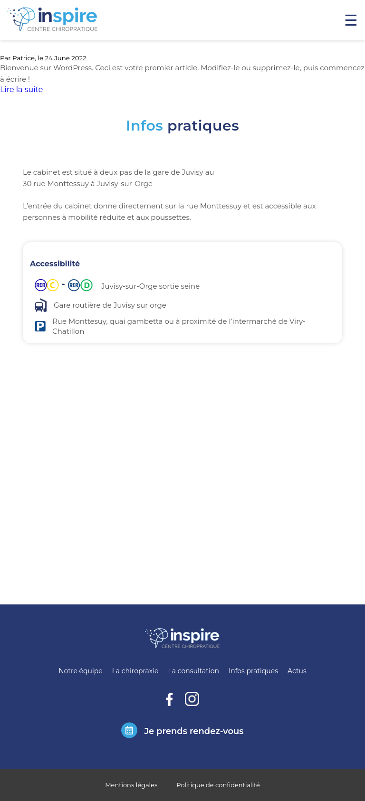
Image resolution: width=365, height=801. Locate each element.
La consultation (193, 671)
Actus (297, 671)
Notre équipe (80, 671)
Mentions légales (131, 785)
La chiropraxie (135, 671)
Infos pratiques (253, 671)
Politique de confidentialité (218, 785)
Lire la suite (21, 89)
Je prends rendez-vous (193, 731)
